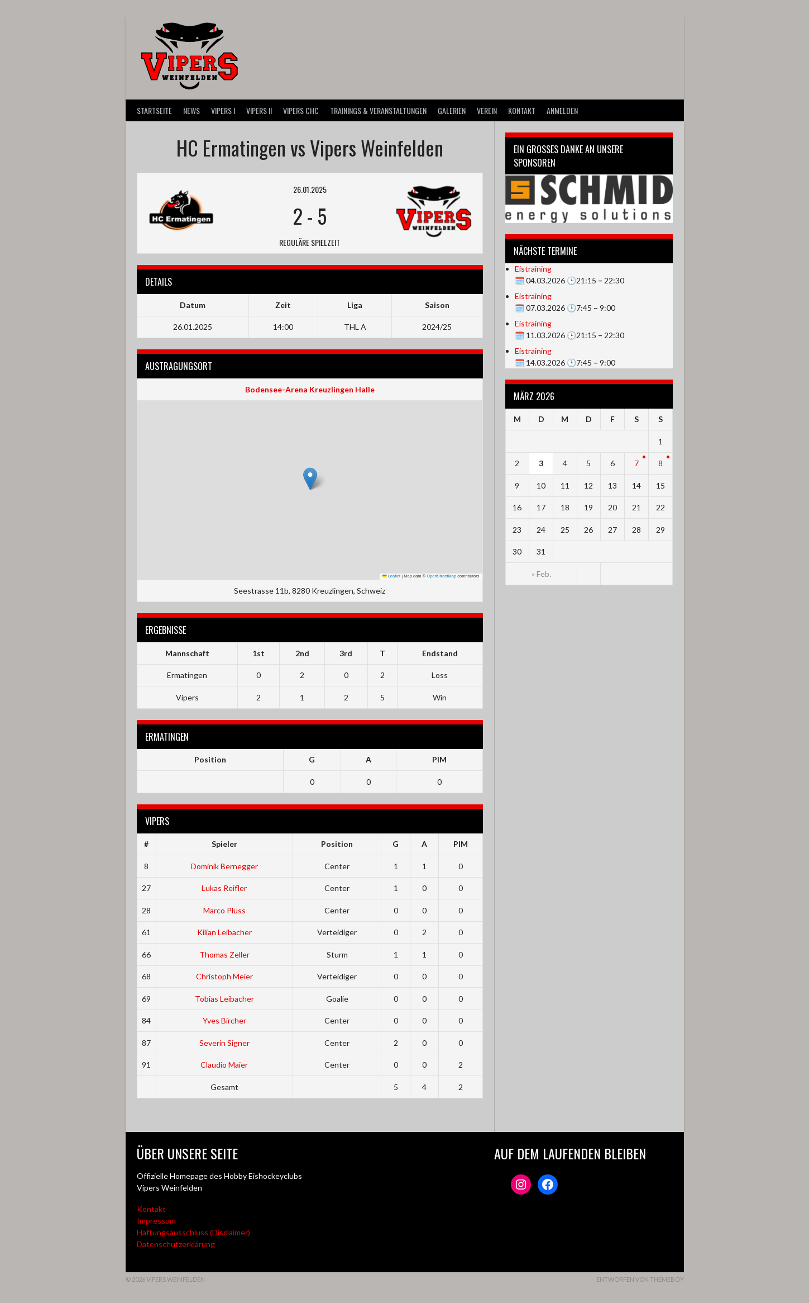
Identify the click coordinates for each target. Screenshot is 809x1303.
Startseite (154, 110)
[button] (310, 478)
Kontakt (521, 110)
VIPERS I (223, 110)
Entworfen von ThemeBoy (640, 1279)
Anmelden (562, 110)
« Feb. (541, 574)
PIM (439, 759)
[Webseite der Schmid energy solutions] (589, 198)
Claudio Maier (224, 1064)
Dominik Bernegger (224, 866)
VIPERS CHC (301, 110)
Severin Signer (224, 1043)
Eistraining (533, 268)
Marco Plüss (224, 910)
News (191, 110)
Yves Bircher (224, 1020)
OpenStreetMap (441, 576)
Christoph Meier (224, 976)
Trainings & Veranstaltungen (378, 110)
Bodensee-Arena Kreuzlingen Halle (310, 389)
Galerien (452, 110)
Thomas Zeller (224, 954)
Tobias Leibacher (224, 998)
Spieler (224, 844)
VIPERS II (259, 110)
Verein (487, 110)
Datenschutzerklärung (176, 1244)
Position (210, 759)
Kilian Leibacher (224, 932)
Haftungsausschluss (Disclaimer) (193, 1232)
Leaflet (391, 576)
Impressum (156, 1220)
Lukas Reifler (224, 888)
